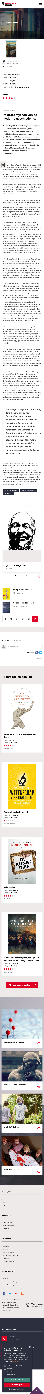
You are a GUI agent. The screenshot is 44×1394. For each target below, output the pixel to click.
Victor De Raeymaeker (21, 87)
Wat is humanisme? (8, 1226)
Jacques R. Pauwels (13, 75)
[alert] (17, 1368)
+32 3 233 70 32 (14, 1340)
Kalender (5, 1202)
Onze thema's (6, 1229)
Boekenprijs (6, 1258)
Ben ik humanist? (7, 1223)
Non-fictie (13, 78)
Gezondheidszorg (8, 1285)
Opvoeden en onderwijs (9, 1282)
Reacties (9, 66)
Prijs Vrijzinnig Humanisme (10, 1255)
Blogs (4, 1205)
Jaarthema (5, 1279)
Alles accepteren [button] (17, 1380)
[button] (17, 1389)
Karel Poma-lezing (8, 1261)
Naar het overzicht (11, 22)
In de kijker (5, 1246)
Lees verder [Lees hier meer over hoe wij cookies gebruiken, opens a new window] (15, 1361)
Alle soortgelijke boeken (19, 985)
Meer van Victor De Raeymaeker (26, 576)
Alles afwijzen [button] (17, 1385)
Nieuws (4, 1199)
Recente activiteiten (9, 1252)
